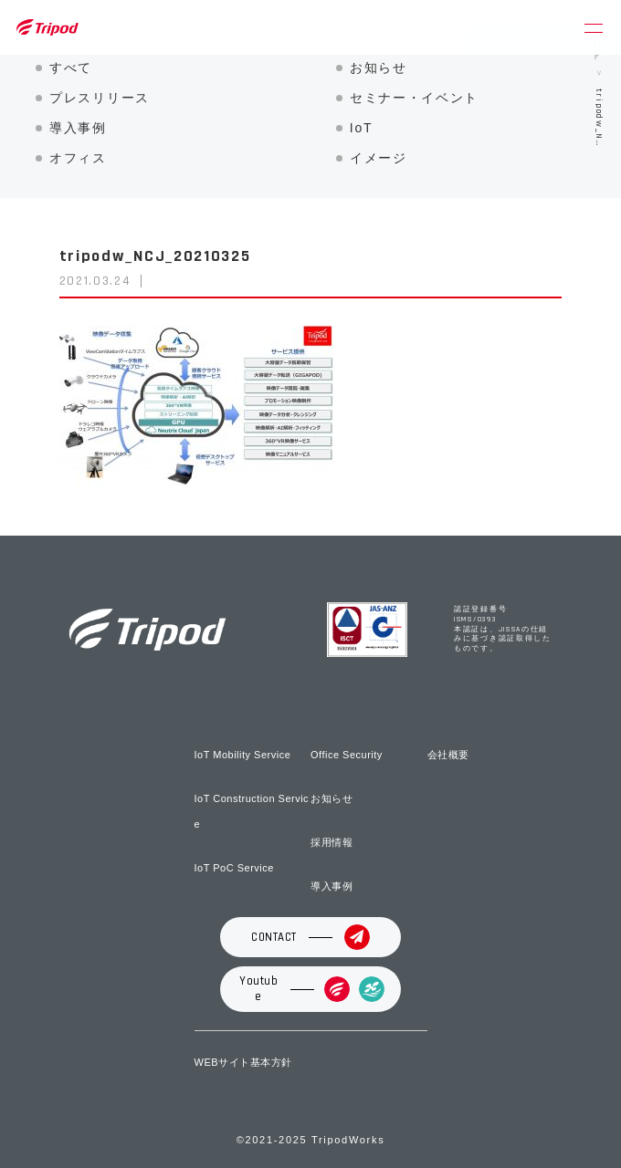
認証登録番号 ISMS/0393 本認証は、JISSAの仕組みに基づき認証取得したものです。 (503, 629)
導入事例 (78, 127)
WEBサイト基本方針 (243, 1062)
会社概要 (448, 754)
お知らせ (378, 67)
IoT (361, 127)
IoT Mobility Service (243, 754)
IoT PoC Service (234, 867)
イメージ (378, 158)
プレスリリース (99, 97)
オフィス (78, 158)
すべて (70, 67)
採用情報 (331, 842)
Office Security (346, 754)
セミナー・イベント (414, 97)
